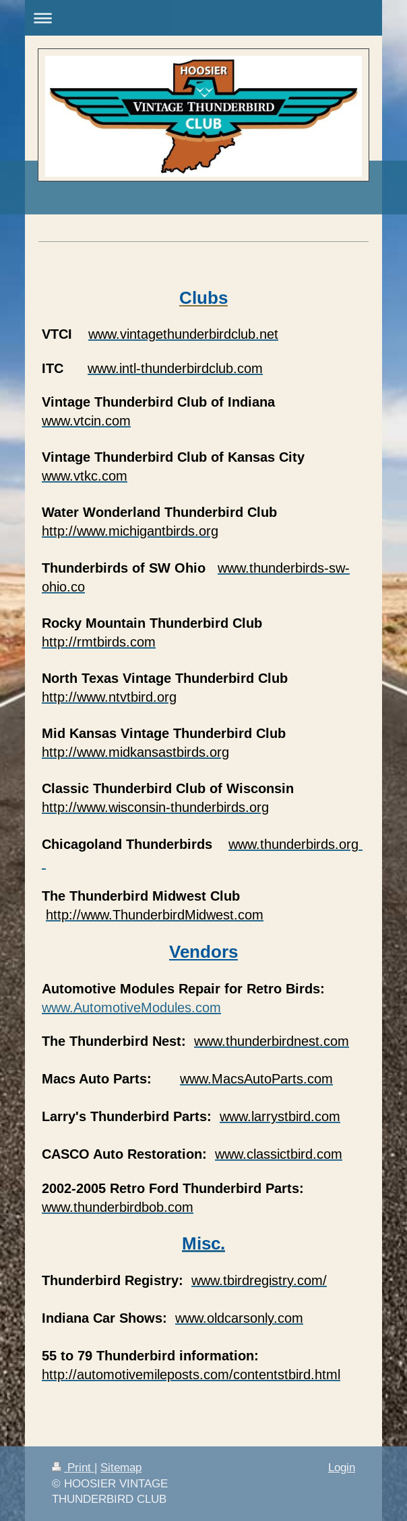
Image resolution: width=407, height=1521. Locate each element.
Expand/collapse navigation (203, 17)
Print (73, 1467)
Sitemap (121, 1467)
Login (341, 1467)
